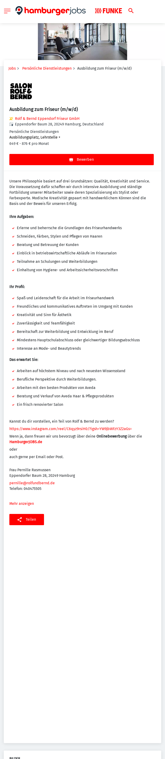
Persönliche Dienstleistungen (47, 68)
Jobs (12, 68)
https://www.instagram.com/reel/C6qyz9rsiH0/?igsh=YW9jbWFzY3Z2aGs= (70, 429)
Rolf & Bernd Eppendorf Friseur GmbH (47, 118)
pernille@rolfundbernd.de (32, 483)
